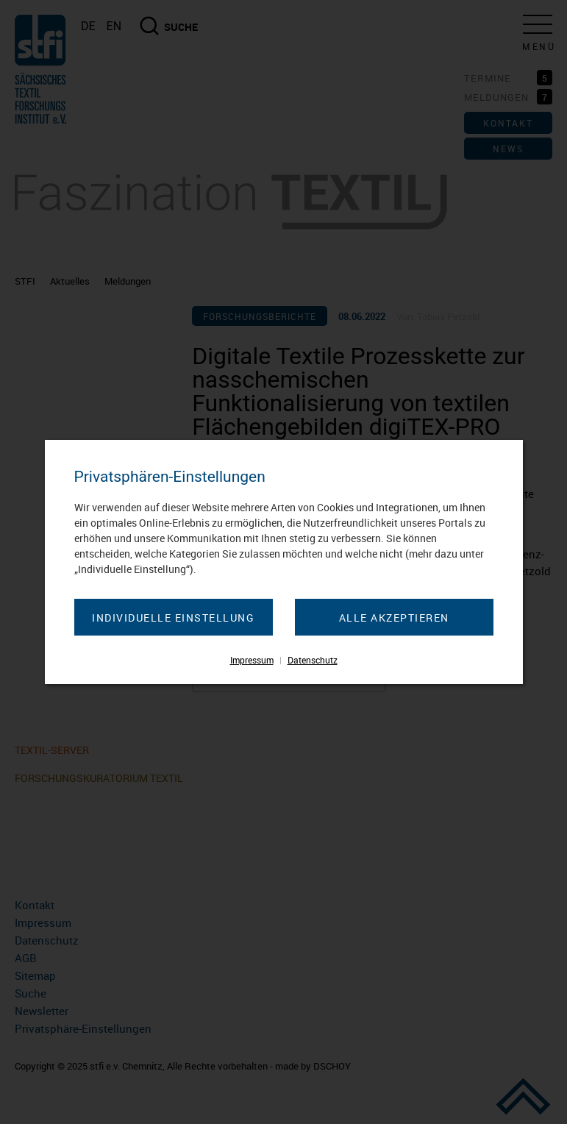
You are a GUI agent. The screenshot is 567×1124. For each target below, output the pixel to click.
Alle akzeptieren (394, 618)
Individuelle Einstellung (173, 618)
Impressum (252, 660)
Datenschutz (313, 660)
